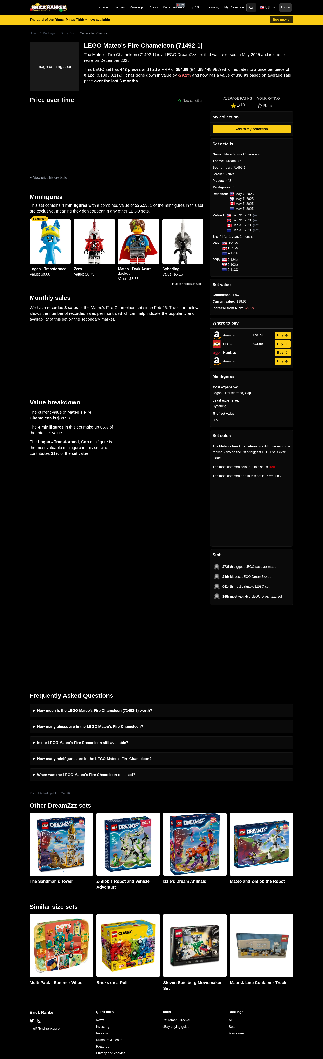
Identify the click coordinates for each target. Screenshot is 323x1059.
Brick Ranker (42, 936)
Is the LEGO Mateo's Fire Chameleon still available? (82, 666)
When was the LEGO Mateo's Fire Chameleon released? (86, 699)
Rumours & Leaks (109, 964)
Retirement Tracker (176, 944)
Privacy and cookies (110, 977)
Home (33, 33)
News (100, 944)
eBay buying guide (176, 950)
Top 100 (195, 7)
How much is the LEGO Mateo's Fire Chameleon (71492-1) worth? (94, 634)
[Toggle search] (251, 7)
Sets (232, 950)
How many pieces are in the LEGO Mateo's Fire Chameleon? (90, 650)
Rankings (137, 7)
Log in (285, 7)
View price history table (50, 177)
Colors (153, 7)
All (230, 944)
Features (102, 970)
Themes (119, 7)
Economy (212, 7)
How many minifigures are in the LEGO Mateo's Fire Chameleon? (94, 683)
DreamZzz (67, 33)
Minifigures (237, 957)
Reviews (102, 957)
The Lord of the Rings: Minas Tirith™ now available (70, 19)
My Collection (234, 7)
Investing (102, 950)
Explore (102, 7)
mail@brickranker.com (46, 952)
